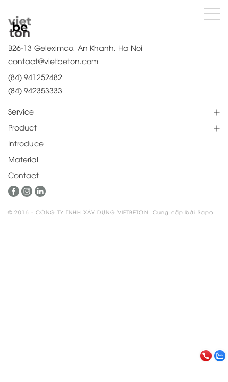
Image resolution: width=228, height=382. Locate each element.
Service (21, 111)
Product (22, 127)
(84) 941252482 (35, 77)
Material (23, 159)
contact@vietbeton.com (53, 61)
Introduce (26, 143)
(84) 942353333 (35, 90)
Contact (23, 175)
